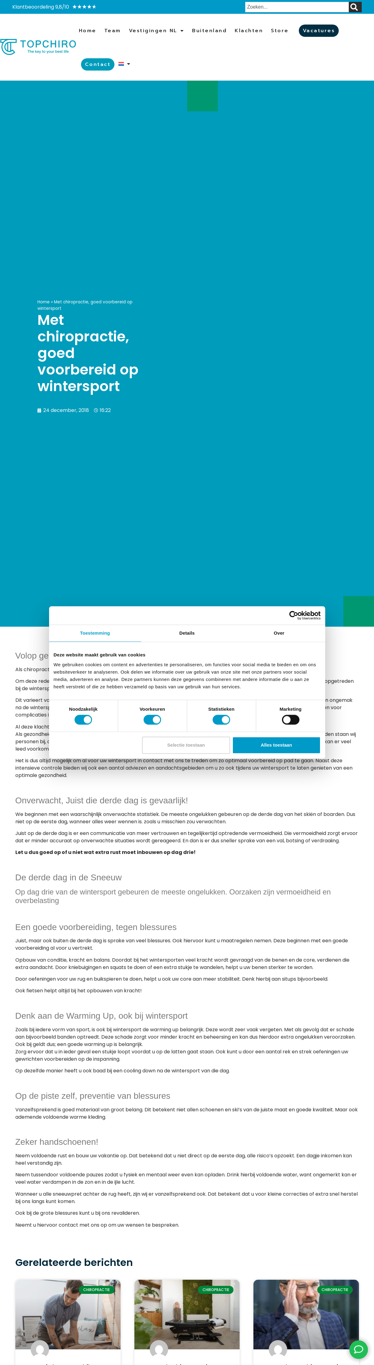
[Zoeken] (355, 7)
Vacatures (319, 30)
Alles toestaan (276, 745)
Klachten (249, 30)
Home (87, 30)
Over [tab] (279, 633)
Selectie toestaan (186, 745)
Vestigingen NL (156, 30)
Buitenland (209, 30)
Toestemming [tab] (95, 633)
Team (112, 30)
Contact (98, 64)
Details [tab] (187, 633)
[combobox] (297, 7)
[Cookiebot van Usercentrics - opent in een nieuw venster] (294, 615)
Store (280, 30)
